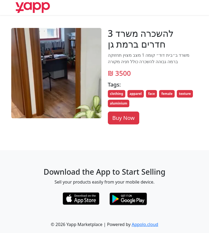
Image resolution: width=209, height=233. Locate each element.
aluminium (118, 103)
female (166, 93)
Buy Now (123, 117)
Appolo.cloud (145, 224)
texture (185, 93)
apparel (136, 93)
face (151, 93)
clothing (116, 93)
